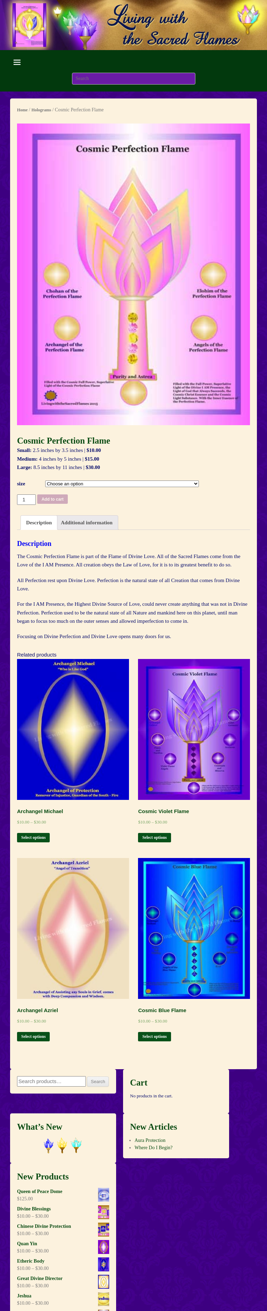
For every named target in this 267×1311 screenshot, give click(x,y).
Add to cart (52, 499)
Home (22, 110)
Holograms (41, 110)
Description (39, 522)
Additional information (87, 522)
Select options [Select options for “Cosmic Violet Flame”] (154, 837)
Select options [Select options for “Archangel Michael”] (33, 837)
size (21, 483)
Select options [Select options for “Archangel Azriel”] (33, 1036)
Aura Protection (150, 1140)
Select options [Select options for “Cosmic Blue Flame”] (154, 1036)
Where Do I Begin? (153, 1147)
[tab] (39, 522)
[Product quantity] (26, 499)
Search (98, 1081)
